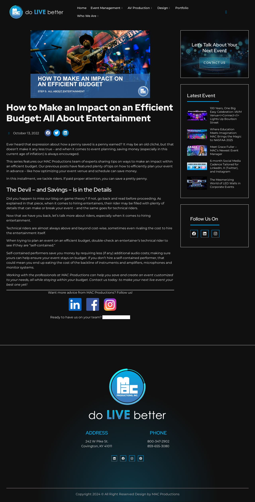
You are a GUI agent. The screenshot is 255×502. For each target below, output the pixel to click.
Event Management (106, 8)
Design (163, 8)
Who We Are (87, 16)
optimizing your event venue (64, 171)
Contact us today (103, 280)
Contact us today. (116, 317)
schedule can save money (115, 171)
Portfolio (181, 8)
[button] (48, 132)
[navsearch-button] (226, 12)
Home (81, 8)
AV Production (140, 8)
